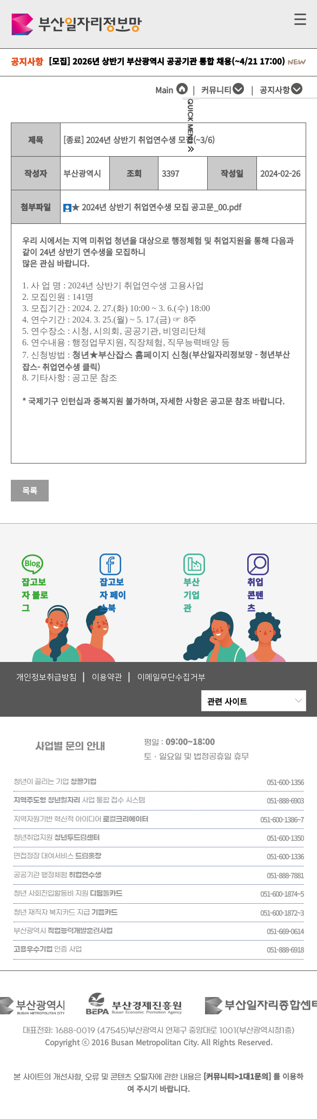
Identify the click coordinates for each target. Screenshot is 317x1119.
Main (171, 89)
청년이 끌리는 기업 (55, 782)
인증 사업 (48, 949)
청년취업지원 (57, 837)
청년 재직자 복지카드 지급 (65, 912)
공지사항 (275, 89)
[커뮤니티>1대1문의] (237, 1076)
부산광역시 (63, 931)
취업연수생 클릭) (71, 366)
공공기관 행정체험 (57, 875)
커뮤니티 (216, 89)
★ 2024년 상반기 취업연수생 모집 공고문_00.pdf (152, 207)
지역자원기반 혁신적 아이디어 (81, 819)
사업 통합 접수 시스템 (79, 800)
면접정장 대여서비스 (57, 856)
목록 (29, 490)
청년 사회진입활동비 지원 (68, 893)
